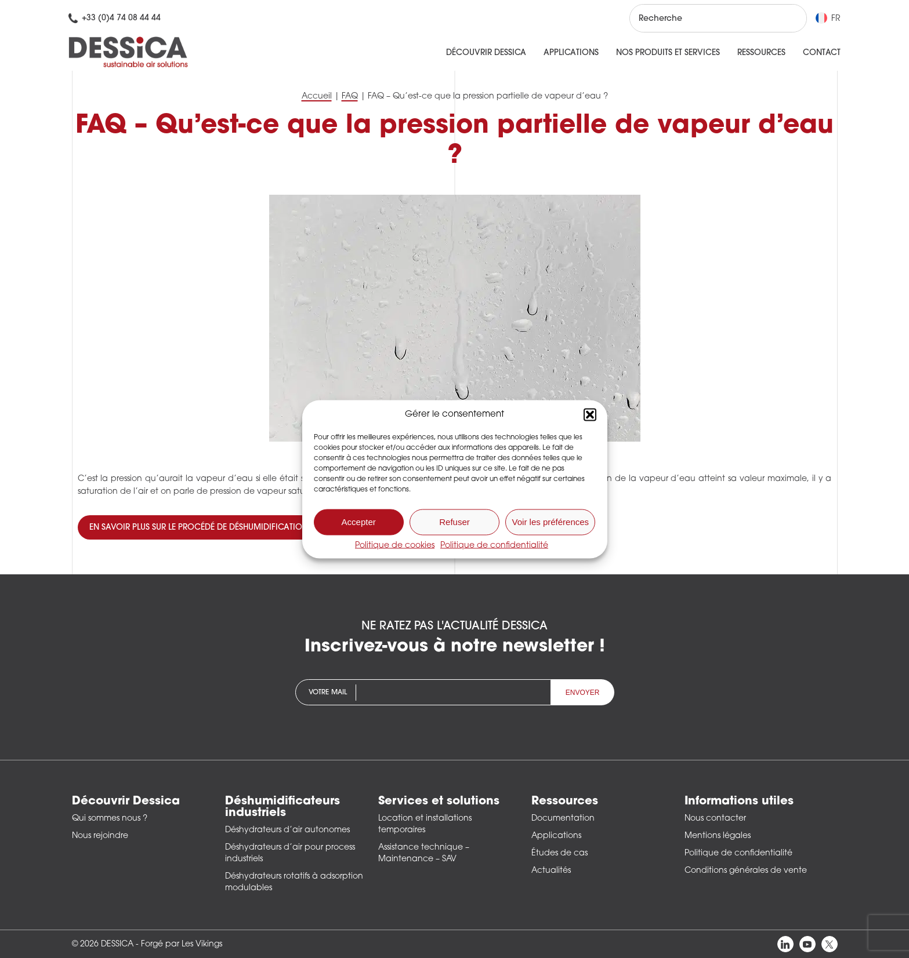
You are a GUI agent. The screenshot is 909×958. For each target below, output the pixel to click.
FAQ (350, 96)
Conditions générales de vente (746, 870)
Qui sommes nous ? (109, 818)
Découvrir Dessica (486, 53)
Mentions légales (718, 836)
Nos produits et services (668, 53)
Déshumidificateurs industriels (282, 807)
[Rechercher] (787, 18)
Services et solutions (438, 801)
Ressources (761, 53)
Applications (571, 53)
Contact (822, 53)
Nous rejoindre (100, 836)
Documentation (563, 818)
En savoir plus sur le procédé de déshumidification (198, 527)
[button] (590, 414)
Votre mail (328, 692)
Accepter (359, 522)
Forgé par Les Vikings (181, 944)
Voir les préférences (550, 522)
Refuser (454, 522)
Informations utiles (739, 801)
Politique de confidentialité (494, 545)
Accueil (317, 96)
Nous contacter (715, 818)
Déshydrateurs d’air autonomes (287, 830)
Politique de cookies (394, 545)
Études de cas (559, 853)
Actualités (551, 870)
